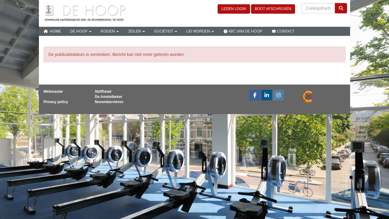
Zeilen (136, 31)
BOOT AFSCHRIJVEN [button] (273, 9)
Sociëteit (165, 31)
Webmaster (53, 91)
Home (52, 31)
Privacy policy (55, 102)
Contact (282, 31)
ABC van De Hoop (242, 31)
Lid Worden (200, 31)
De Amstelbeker (108, 97)
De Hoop (80, 31)
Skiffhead (103, 91)
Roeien (110, 31)
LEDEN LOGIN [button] (234, 9)
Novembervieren (109, 102)
